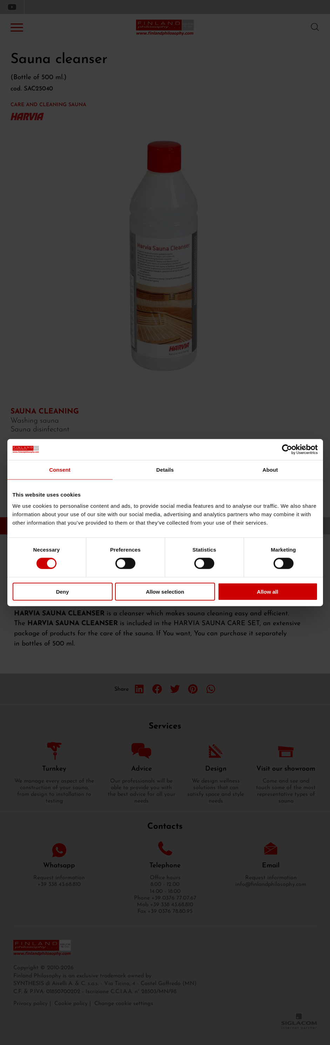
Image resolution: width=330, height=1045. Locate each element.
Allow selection (165, 591)
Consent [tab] (59, 470)
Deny (62, 591)
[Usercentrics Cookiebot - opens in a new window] (287, 449)
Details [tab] (165, 470)
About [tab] (270, 470)
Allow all (267, 591)
